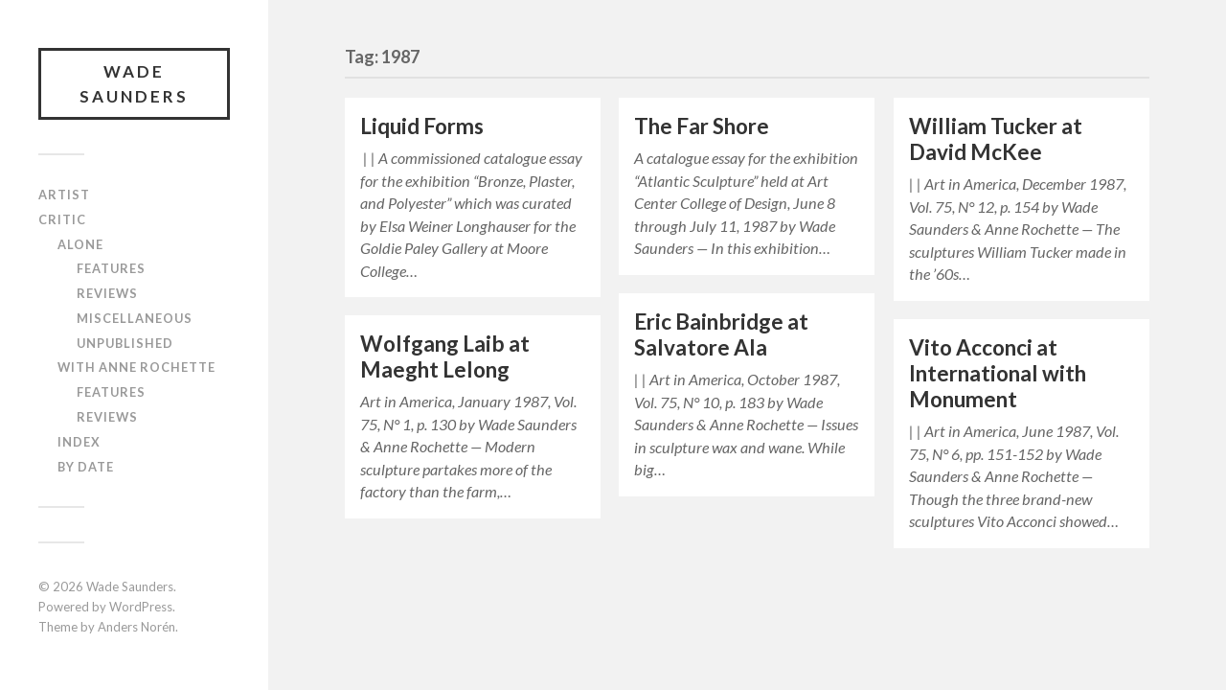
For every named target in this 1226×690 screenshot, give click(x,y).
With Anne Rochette (136, 367)
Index (79, 441)
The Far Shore (701, 126)
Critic (62, 219)
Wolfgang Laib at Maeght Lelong (445, 356)
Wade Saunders (134, 83)
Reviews (107, 293)
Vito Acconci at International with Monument (997, 373)
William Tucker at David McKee (995, 139)
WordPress (140, 606)
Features (111, 268)
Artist (64, 194)
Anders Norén (136, 626)
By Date (85, 466)
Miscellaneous (135, 318)
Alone (80, 244)
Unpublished (125, 343)
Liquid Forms (422, 126)
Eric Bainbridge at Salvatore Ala (721, 334)
